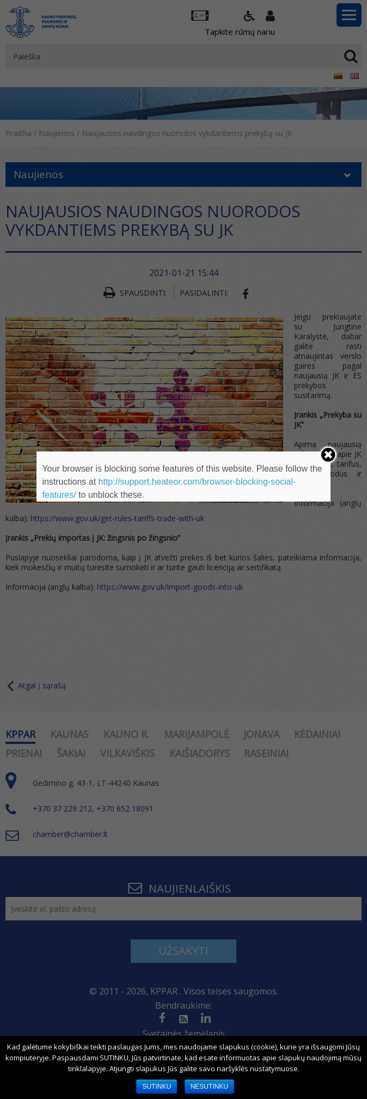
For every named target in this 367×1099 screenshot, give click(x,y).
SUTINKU (156, 1086)
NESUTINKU (209, 1086)
